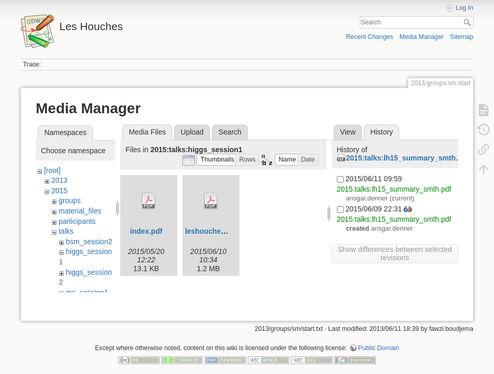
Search (468, 22)
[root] (52, 170)
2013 (59, 180)
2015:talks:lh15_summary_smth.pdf (407, 158)
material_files (80, 211)
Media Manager (422, 37)
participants (77, 221)
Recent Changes (369, 37)
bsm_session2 (89, 241)
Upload (192, 132)
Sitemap (461, 37)
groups (70, 200)
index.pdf (146, 231)
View (348, 132)
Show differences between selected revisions (395, 253)
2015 (59, 190)
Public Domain (378, 339)
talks (66, 231)
